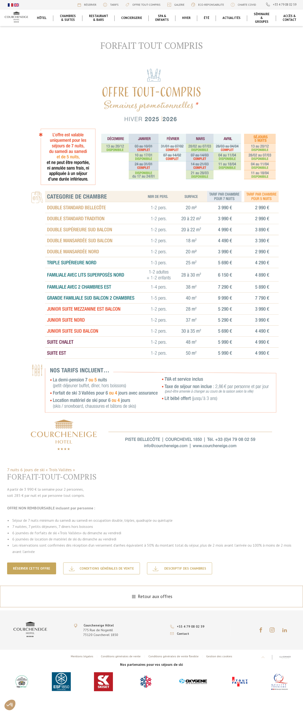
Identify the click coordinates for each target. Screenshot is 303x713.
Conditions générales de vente (101, 568)
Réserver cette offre (31, 568)
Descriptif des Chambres (179, 568)
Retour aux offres (151, 596)
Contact (179, 633)
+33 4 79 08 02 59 (281, 5)
